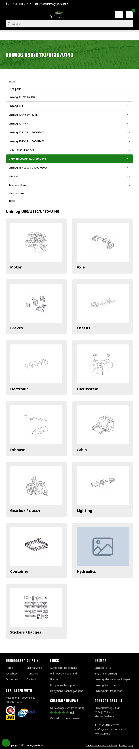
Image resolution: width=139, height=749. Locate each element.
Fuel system (87, 388)
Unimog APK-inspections (109, 691)
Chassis (83, 328)
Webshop (11, 673)
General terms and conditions (101, 745)
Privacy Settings (6, 743)
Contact (31, 679)
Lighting (84, 510)
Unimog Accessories (106, 685)
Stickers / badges (25, 632)
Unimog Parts (103, 667)
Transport (32, 673)
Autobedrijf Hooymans (63, 667)
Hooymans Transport (62, 685)
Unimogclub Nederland (63, 673)
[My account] (119, 14)
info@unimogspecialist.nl (54, 4)
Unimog (54, 679)
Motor (16, 267)
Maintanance (34, 667)
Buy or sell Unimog (106, 673)
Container (19, 571)
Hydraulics (86, 571)
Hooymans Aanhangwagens (66, 691)
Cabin (82, 449)
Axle (81, 267)
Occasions (12, 679)
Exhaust (17, 449)
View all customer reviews (65, 718)
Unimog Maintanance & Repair (113, 679)
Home (9, 667)
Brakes (16, 328)
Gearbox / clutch (25, 510)
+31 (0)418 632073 (21, 4)
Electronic (19, 388)
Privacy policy (126, 745)
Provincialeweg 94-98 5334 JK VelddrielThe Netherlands (107, 712)
